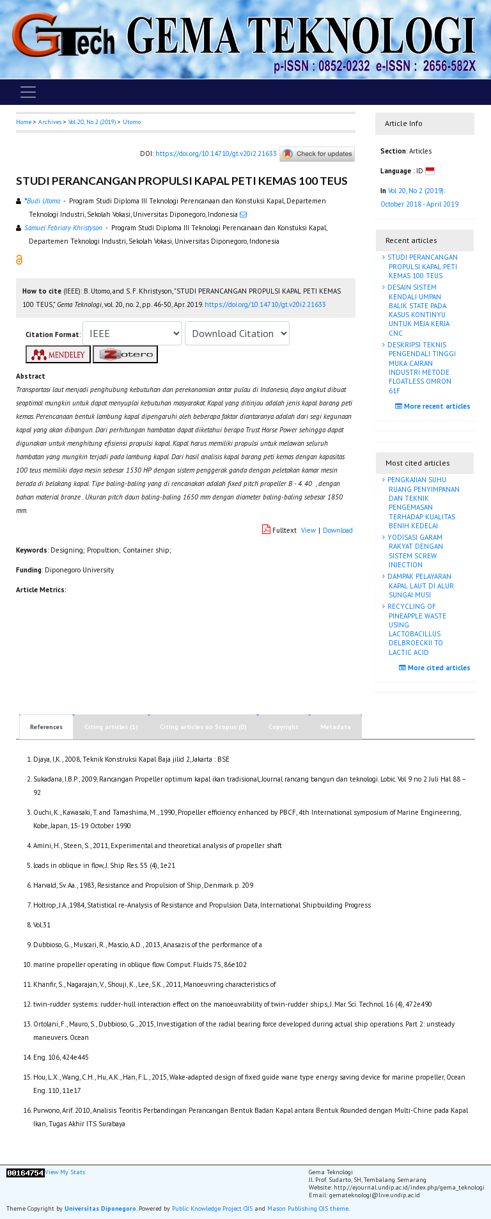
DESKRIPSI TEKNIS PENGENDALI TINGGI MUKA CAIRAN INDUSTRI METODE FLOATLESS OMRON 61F (421, 367)
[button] (19, 259)
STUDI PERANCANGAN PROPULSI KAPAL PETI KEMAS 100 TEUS (422, 266)
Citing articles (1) (111, 727)
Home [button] (23, 122)
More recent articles (434, 406)
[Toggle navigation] (28, 92)
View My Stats (65, 1172)
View (308, 530)
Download (338, 530)
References (46, 727)
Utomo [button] (132, 122)
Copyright (284, 727)
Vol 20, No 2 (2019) (92, 122)
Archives (49, 122)
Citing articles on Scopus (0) (203, 727)
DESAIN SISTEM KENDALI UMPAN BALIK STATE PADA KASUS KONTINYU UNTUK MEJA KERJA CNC (417, 310)
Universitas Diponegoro (100, 1208)
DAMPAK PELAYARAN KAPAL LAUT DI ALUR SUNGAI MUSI (420, 585)
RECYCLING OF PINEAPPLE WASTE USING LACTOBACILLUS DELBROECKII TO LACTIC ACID (416, 629)
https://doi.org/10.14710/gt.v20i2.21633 (216, 153)
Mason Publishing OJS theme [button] (307, 1208)
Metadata (335, 727)
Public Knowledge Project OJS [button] (212, 1208)
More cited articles (436, 667)
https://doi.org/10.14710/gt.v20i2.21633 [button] (265, 304)
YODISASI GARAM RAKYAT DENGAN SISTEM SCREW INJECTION (414, 551)
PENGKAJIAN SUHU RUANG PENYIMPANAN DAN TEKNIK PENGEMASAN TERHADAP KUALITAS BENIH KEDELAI (423, 502)
